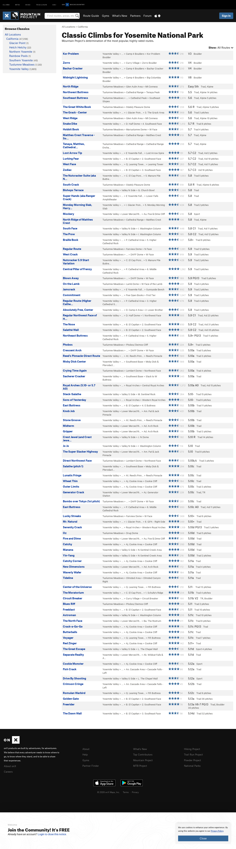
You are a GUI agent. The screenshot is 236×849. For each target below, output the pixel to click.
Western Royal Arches (153, 399)
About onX (10, 765)
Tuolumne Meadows (113, 86)
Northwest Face (152, 370)
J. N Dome (143, 437)
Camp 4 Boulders (135, 53)
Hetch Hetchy (17, 47)
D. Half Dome (133, 123)
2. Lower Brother (154, 309)
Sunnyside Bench (155, 289)
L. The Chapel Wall (148, 649)
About (86, 748)
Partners (135, 15)
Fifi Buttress (154, 587)
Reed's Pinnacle (154, 355)
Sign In (226, 15)
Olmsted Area (133, 577)
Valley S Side (128, 394)
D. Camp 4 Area (134, 309)
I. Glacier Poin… (134, 112)
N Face (148, 248)
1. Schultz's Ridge (154, 592)
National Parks (193, 765)
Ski (54, 4)
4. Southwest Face (152, 123)
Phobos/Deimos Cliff (137, 344)
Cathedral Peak (139, 97)
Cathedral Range (135, 92)
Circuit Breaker (150, 598)
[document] (203, 833)
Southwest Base (134, 361)
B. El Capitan (132, 158)
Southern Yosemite (21, 60)
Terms (126, 791)
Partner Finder (91, 765)
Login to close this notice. (52, 834)
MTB (17, 4)
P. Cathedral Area (135, 239)
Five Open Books (135, 295)
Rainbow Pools (18, 55)
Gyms (105, 15)
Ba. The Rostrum (152, 620)
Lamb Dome (132, 283)
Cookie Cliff (151, 481)
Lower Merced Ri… (131, 213)
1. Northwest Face (152, 315)
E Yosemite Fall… (135, 153)
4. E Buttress (148, 405)
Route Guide (91, 15)
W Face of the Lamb (151, 283)
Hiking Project (193, 748)
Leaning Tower (155, 164)
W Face (153, 129)
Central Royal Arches (153, 385)
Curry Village (133, 62)
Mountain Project (144, 759)
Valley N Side (129, 190)
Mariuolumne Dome (136, 129)
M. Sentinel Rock (146, 394)
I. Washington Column (149, 228)
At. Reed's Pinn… (134, 355)
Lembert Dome (134, 370)
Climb (6, 4)
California (83, 26)
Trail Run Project (194, 754)
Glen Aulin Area (134, 86)
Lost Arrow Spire (155, 153)
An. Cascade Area (135, 669)
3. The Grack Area (154, 112)
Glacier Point (17, 43)
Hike (28, 4)
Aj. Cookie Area (134, 481)
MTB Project (140, 765)
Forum (147, 15)
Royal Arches (133, 385)
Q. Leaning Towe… (135, 164)
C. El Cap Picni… (134, 175)
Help (85, 754)
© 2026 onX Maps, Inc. (108, 791)
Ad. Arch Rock (151, 425)
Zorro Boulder (149, 62)
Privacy (135, 791)
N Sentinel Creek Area (150, 549)
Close (203, 838)
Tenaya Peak (153, 92)
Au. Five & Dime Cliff (154, 213)
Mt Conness (151, 86)
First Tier (151, 295)
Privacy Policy (217, 831)
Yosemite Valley (111, 53)
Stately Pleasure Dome (138, 107)
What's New (119, 15)
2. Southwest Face (151, 158)
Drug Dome (132, 533)
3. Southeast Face (151, 169)
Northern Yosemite (20, 51)
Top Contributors (143, 754)
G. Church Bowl (146, 190)
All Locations (68, 26)
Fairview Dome (134, 248)
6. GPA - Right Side (155, 521)
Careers (8, 771)
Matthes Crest (153, 135)
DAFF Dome (137, 254)
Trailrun (41, 4)
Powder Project (193, 759)
